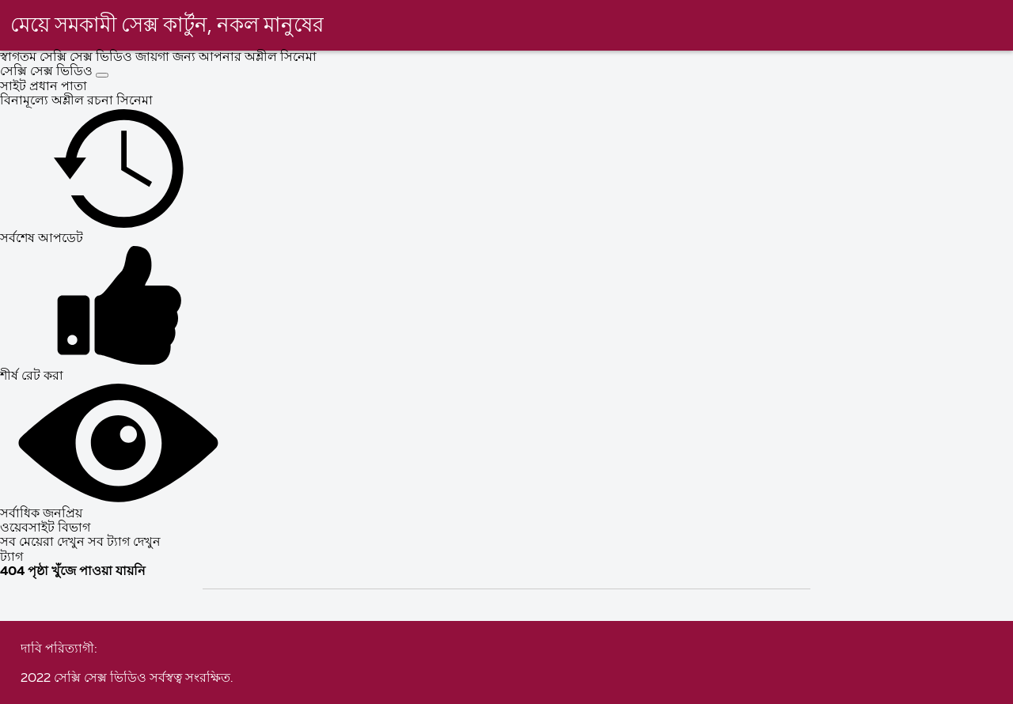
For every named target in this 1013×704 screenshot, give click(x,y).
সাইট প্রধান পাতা (43, 87)
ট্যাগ (11, 557)
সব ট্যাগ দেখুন (124, 542)
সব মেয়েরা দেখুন (44, 542)
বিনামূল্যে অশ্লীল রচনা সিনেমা (76, 101)
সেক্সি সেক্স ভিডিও (48, 72)
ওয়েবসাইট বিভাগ (45, 528)
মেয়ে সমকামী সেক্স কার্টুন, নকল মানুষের (167, 26)
